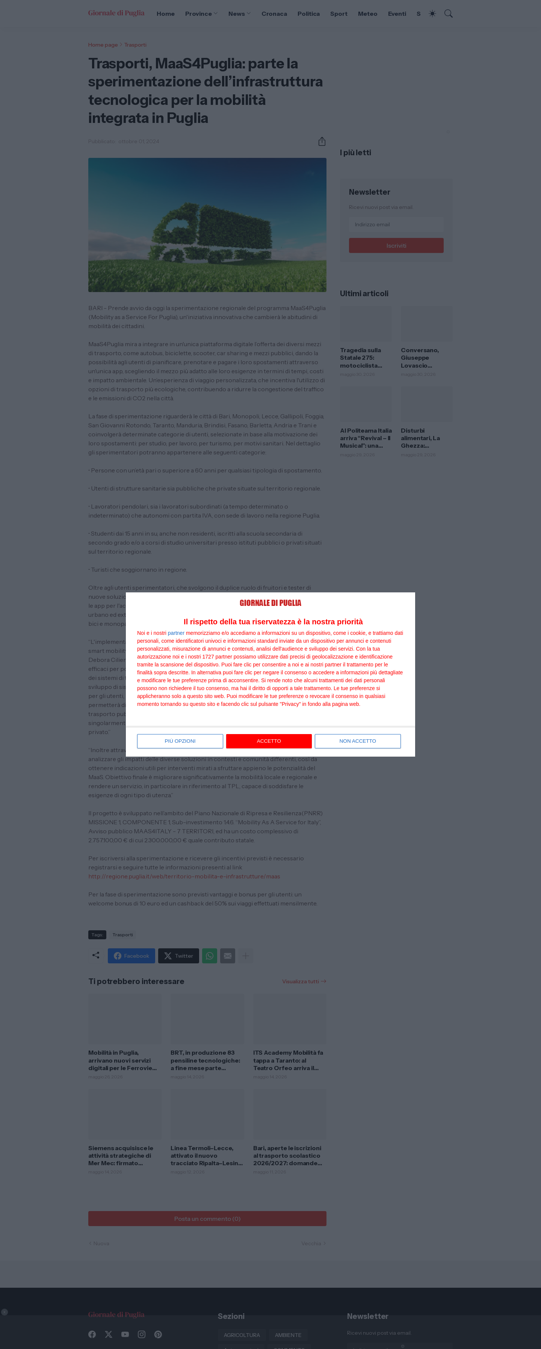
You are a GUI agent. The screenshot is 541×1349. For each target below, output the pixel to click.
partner (176, 633)
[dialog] (270, 674)
